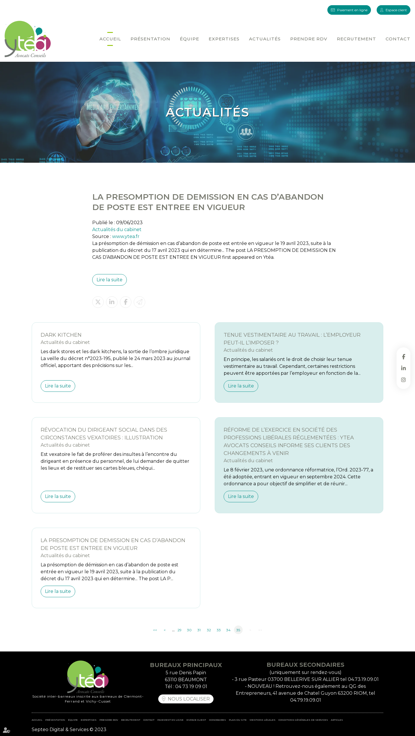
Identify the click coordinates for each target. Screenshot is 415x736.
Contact (398, 39)
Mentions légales (263, 719)
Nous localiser (189, 699)
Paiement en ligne (352, 10)
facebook (403, 356)
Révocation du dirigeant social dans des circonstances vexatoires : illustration (104, 434)
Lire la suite (109, 279)
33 (219, 630)
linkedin (403, 368)
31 (199, 630)
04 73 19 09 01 (191, 686)
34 (228, 630)
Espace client (396, 10)
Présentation (150, 39)
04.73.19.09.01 (363, 679)
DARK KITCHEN (61, 335)
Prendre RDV (308, 39)
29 (180, 630)
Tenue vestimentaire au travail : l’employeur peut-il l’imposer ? (292, 339)
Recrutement (356, 39)
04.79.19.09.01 (305, 700)
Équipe (189, 39)
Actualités (265, 39)
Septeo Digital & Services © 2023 (69, 729)
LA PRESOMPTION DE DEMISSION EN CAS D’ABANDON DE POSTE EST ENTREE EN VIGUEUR (113, 544)
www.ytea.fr (125, 236)
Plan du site (238, 719)
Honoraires (217, 719)
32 (209, 630)
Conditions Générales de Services (303, 719)
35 (238, 630)
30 (189, 630)
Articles (337, 719)
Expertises (224, 39)
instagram (403, 379)
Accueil (110, 39)
